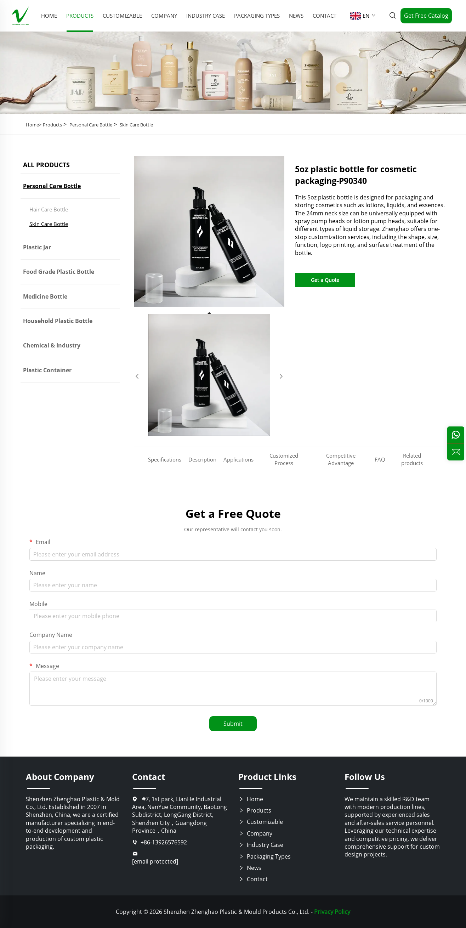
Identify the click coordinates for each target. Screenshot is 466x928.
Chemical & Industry (51, 345)
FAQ (380, 459)
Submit (233, 724)
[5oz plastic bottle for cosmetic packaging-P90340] (209, 231)
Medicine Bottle (45, 296)
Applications (238, 459)
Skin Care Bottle (136, 124)
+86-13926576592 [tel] (159, 842)
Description (202, 459)
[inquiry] (455, 451)
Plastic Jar (37, 247)
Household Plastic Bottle (57, 321)
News (296, 15)
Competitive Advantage (341, 459)
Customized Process (283, 459)
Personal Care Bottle (90, 124)
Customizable (122, 15)
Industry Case (205, 15)
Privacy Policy (332, 912)
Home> (33, 124)
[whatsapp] (455, 434)
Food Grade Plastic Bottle (58, 272)
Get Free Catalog (426, 15)
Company (164, 15)
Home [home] (49, 15)
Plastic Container (47, 370)
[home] (20, 15)
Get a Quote (325, 280)
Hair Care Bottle (48, 209)
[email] (180, 858)
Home (250, 799)
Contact (324, 15)
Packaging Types (257, 15)
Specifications (164, 459)
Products (79, 15)
